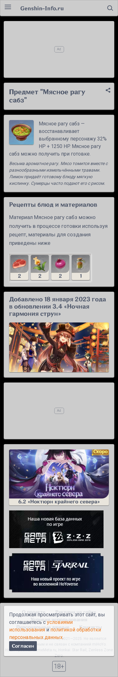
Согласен (23, 646)
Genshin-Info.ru (42, 8)
